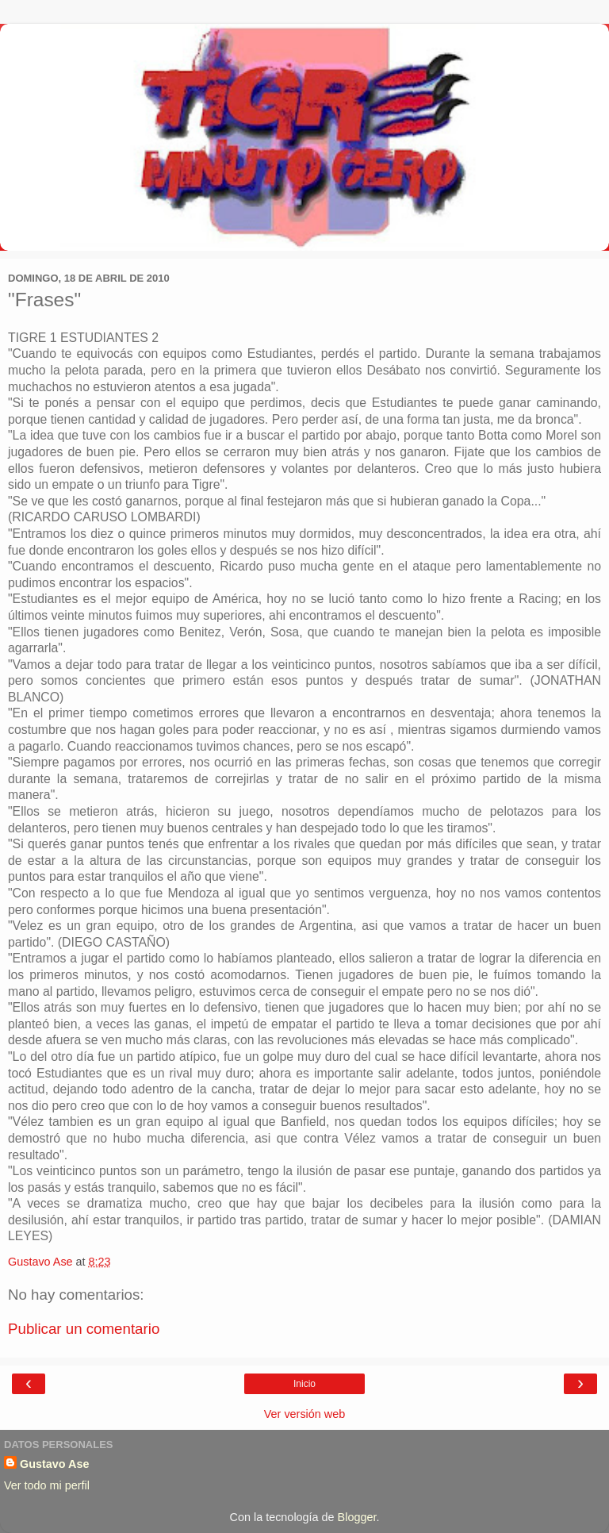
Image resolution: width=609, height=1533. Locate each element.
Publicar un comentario (83, 1328)
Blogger (357, 1517)
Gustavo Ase (54, 1464)
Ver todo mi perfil (47, 1485)
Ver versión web (304, 1414)
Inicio (304, 1383)
